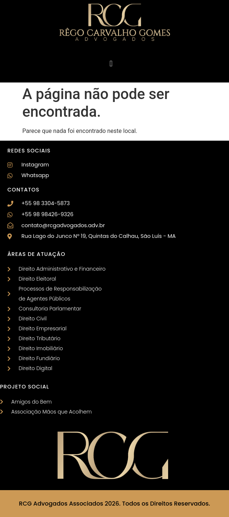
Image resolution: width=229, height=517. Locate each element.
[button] (110, 63)
